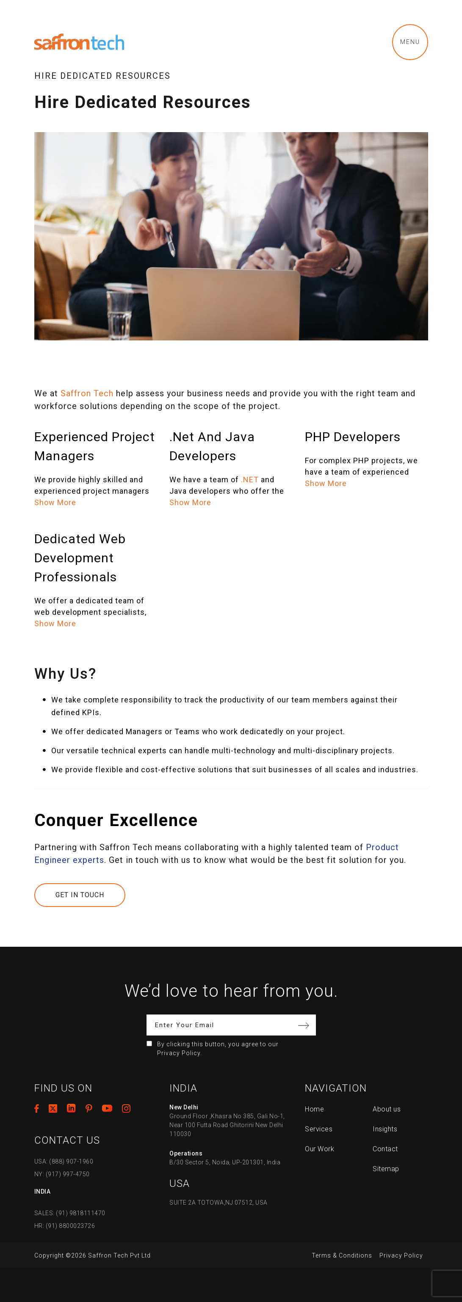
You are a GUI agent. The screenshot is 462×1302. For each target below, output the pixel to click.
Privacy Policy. (179, 1053)
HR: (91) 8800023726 (64, 1225)
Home (314, 1109)
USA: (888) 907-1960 (64, 1161)
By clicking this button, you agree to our (218, 1048)
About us (387, 1109)
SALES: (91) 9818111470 (69, 1213)
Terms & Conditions (342, 1255)
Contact (385, 1149)
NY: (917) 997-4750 (62, 1174)
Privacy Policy (401, 1255)
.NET (250, 479)
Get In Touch (79, 895)
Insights (385, 1129)
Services (318, 1129)
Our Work (319, 1149)
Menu (410, 42)
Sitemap (386, 1169)
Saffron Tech (87, 393)
